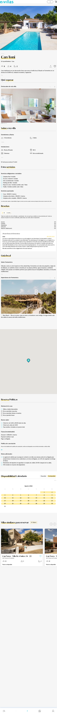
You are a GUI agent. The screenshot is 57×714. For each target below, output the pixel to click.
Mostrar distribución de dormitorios (12, 147)
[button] (55, 28)
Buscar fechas (5, 459)
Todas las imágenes (50, 47)
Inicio (2, 53)
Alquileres (6, 53)
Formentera (11, 53)
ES (48, 3)
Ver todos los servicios (8, 164)
